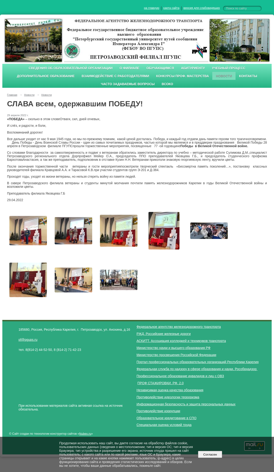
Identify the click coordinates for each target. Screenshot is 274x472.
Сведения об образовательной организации (71, 68)
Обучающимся (160, 68)
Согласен (210, 454)
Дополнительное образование (46, 76)
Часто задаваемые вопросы (128, 84)
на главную (151, 8)
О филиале (129, 68)
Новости (224, 76)
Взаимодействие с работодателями (115, 76)
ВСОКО (167, 84)
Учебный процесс (228, 68)
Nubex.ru (85, 433)
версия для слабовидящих (201, 8)
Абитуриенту (193, 68)
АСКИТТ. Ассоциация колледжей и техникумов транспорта (181, 341)
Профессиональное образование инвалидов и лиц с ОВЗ (180, 376)
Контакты (248, 76)
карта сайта (171, 8)
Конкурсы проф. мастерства (182, 76)
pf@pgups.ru (28, 340)
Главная (12, 94)
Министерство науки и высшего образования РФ (173, 348)
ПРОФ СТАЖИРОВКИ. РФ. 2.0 (160, 383)
